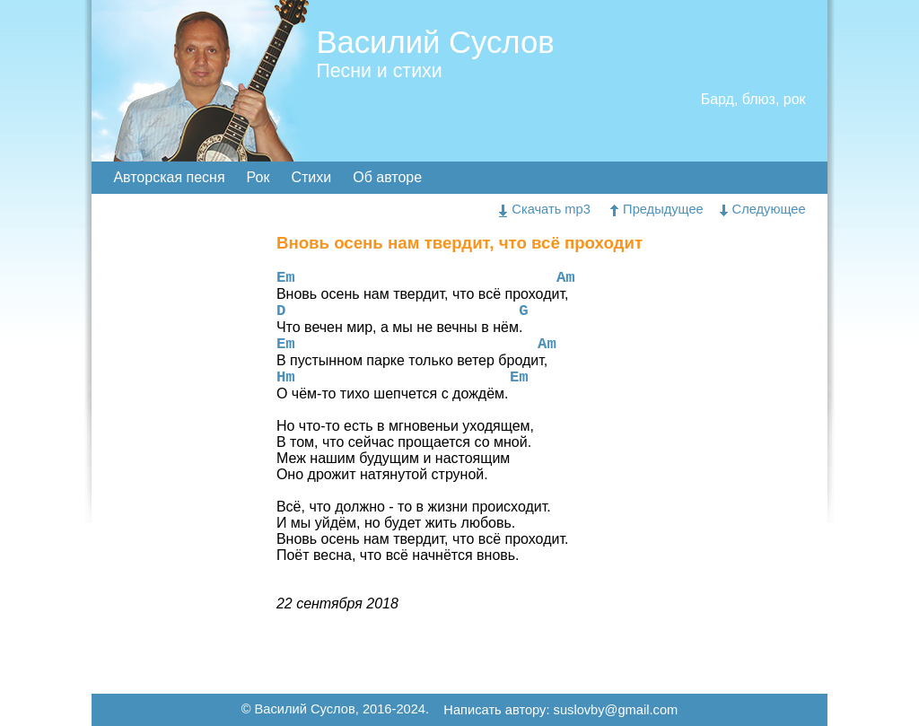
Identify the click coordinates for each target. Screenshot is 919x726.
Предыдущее (657, 209)
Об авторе (387, 177)
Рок (258, 177)
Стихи (311, 177)
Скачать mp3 (545, 209)
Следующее (763, 209)
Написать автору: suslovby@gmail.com (560, 711)
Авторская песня (168, 177)
